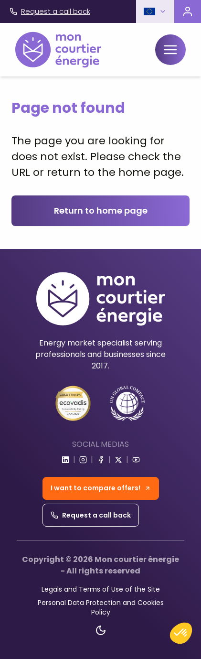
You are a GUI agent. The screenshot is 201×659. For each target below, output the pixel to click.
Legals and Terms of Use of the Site (101, 589)
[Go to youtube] (136, 460)
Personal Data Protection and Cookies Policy (101, 607)
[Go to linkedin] (65, 460)
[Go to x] (118, 460)
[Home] (58, 50)
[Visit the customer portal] (187, 11)
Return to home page (101, 210)
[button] (155, 11)
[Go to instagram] (83, 460)
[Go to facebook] (101, 460)
